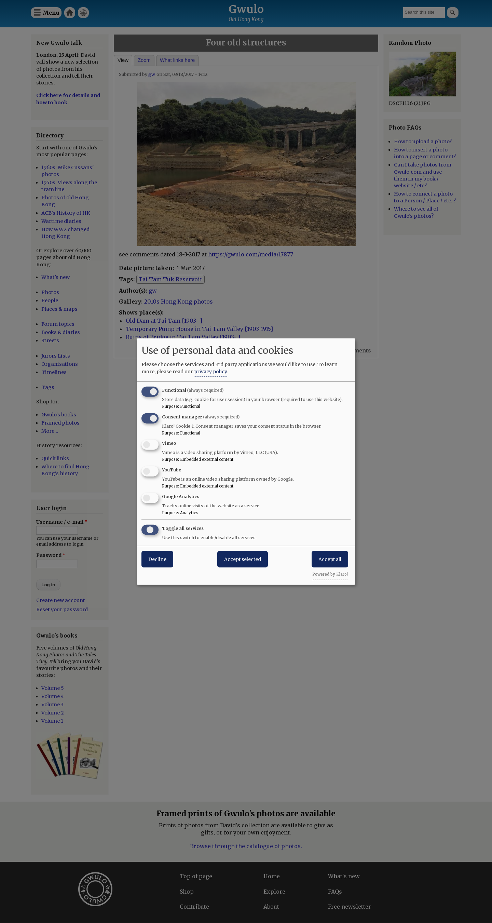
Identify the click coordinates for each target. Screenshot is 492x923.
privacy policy (210, 371)
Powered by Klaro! (330, 574)
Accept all (329, 559)
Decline (157, 559)
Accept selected (242, 559)
